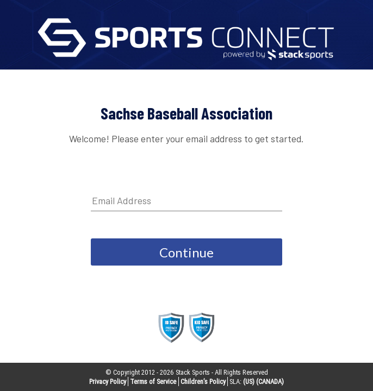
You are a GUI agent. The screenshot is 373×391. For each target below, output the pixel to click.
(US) (248, 381)
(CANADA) (270, 381)
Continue (186, 252)
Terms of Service (153, 381)
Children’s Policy (203, 381)
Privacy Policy (107, 381)
